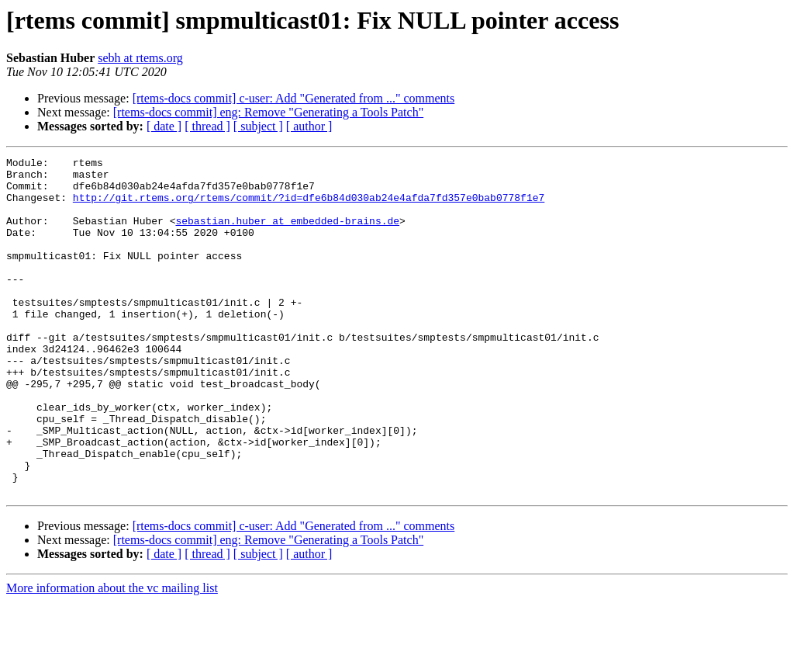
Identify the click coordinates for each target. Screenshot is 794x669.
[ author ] (309, 126)
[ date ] (164, 126)
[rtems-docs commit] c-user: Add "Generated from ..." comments (294, 98)
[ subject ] (258, 126)
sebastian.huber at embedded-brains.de (287, 234)
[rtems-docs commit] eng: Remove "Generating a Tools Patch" (268, 112)
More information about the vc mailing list (112, 655)
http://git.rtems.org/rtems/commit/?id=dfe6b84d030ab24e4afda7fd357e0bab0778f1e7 (308, 206)
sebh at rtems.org (140, 57)
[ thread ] (207, 126)
